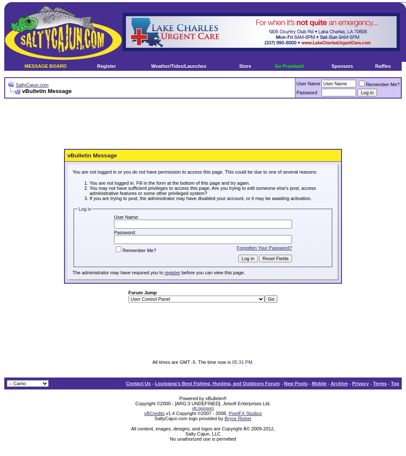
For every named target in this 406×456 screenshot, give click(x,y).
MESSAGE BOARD (46, 66)
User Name (309, 83)
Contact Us (138, 383)
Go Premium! (289, 66)
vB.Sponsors (203, 408)
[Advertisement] (203, 124)
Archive (339, 383)
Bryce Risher (238, 418)
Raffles (383, 66)
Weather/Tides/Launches (178, 66)
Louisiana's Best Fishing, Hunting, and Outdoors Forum (217, 383)
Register (106, 66)
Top (395, 383)
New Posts (296, 383)
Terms (380, 383)
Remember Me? (379, 84)
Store (245, 66)
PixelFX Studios (245, 413)
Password (307, 92)
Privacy (360, 383)
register (172, 272)
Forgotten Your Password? (264, 247)
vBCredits (154, 413)
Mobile (319, 383)
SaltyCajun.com (32, 84)
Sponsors (342, 66)
